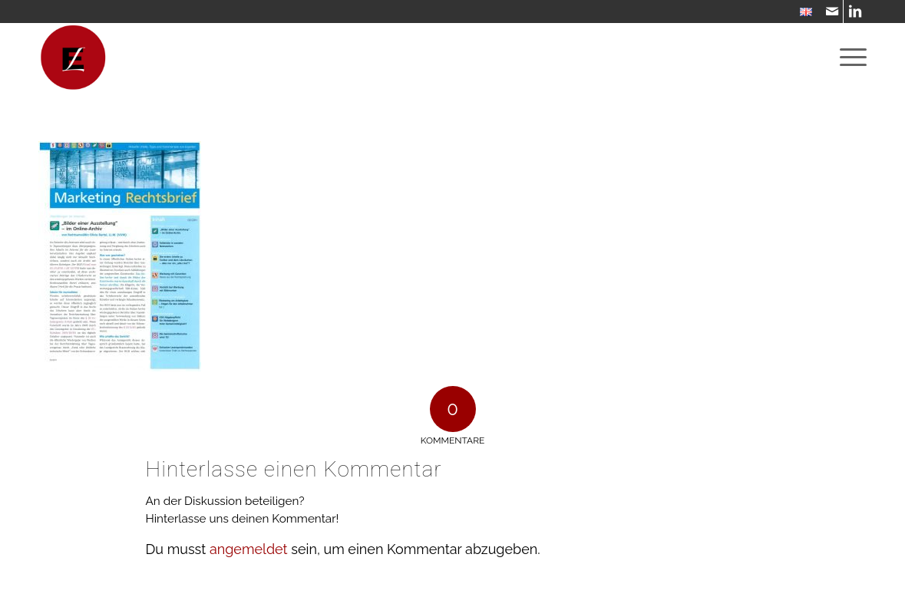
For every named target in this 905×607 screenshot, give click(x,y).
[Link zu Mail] (832, 11)
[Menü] (848, 57)
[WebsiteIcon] (72, 57)
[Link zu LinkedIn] (855, 11)
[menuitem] (802, 13)
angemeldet (249, 549)
